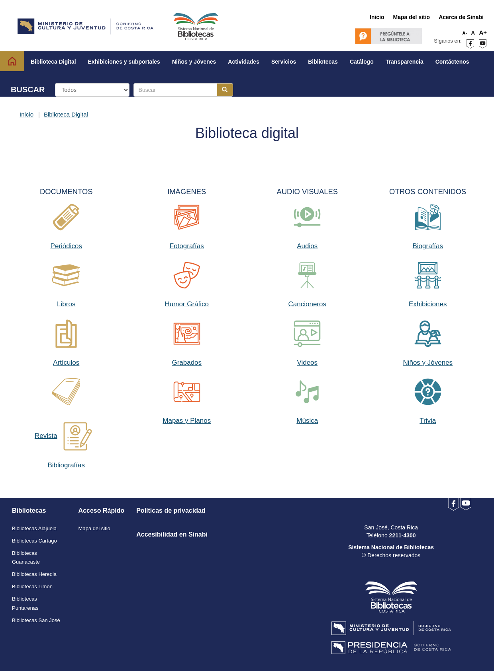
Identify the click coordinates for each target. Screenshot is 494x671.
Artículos (66, 362)
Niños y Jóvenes (428, 362)
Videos (307, 362)
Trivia (428, 420)
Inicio (26, 114)
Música (307, 420)
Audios (307, 246)
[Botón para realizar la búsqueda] (225, 90)
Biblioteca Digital (66, 114)
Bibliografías (66, 465)
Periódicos (66, 246)
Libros (66, 304)
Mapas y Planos (187, 420)
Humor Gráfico (187, 304)
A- (465, 33)
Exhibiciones (428, 304)
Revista (46, 436)
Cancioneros (307, 304)
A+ (483, 32)
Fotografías (187, 246)
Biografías (427, 246)
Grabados (187, 362)
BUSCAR (28, 89)
